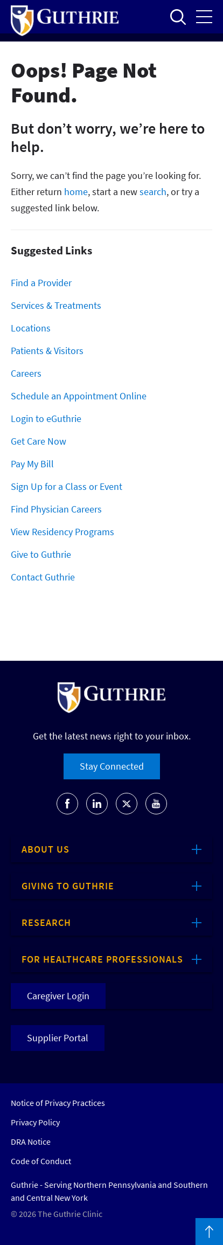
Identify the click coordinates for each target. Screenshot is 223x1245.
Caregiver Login (58, 996)
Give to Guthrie (41, 554)
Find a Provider (41, 282)
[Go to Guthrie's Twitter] (126, 803)
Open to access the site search (178, 17)
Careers (26, 373)
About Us (45, 849)
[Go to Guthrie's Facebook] (67, 803)
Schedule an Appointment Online (79, 396)
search (153, 191)
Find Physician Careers (56, 509)
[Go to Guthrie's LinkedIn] (97, 803)
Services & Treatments (56, 305)
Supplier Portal (57, 1038)
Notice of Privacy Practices (58, 1102)
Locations (31, 328)
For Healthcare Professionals (102, 959)
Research (46, 922)
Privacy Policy (35, 1122)
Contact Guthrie (43, 577)
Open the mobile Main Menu (204, 16)
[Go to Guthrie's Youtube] (156, 803)
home (76, 191)
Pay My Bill (32, 464)
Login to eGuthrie (46, 418)
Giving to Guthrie (68, 886)
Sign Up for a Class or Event (66, 486)
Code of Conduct (41, 1161)
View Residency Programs (62, 531)
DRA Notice (31, 1141)
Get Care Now (38, 441)
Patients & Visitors (47, 350)
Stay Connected (112, 766)
